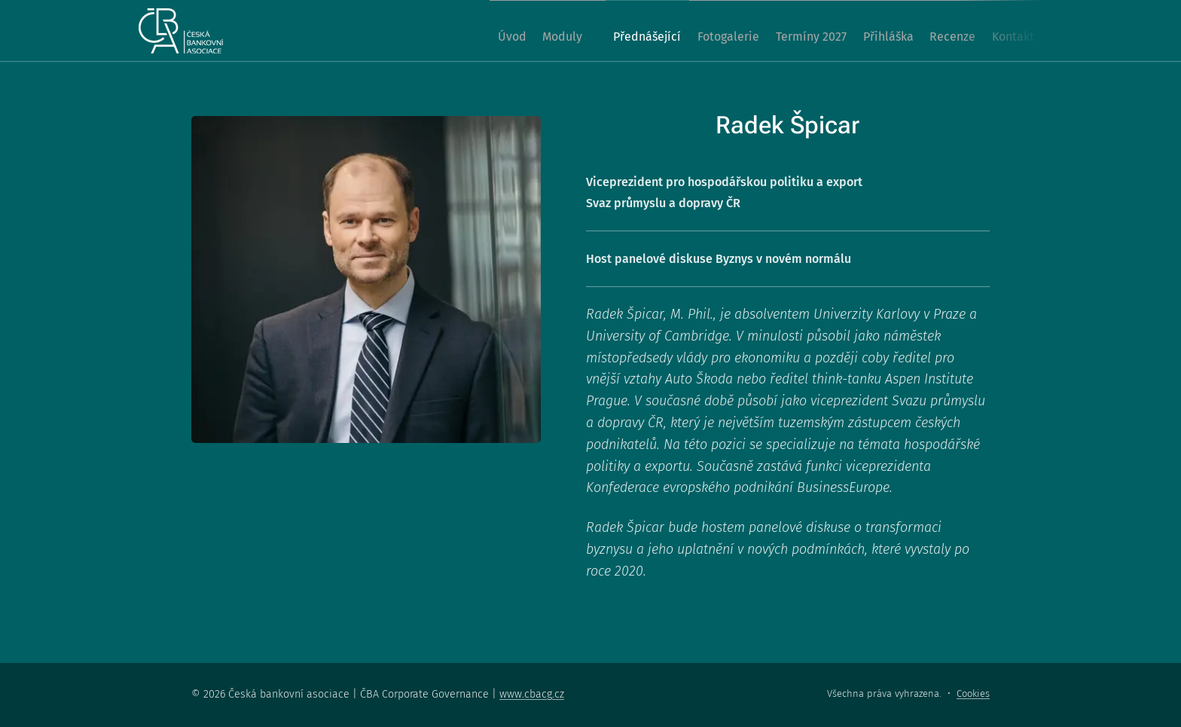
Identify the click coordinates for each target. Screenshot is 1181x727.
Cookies (973, 693)
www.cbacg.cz (531, 694)
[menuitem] (435, 31)
